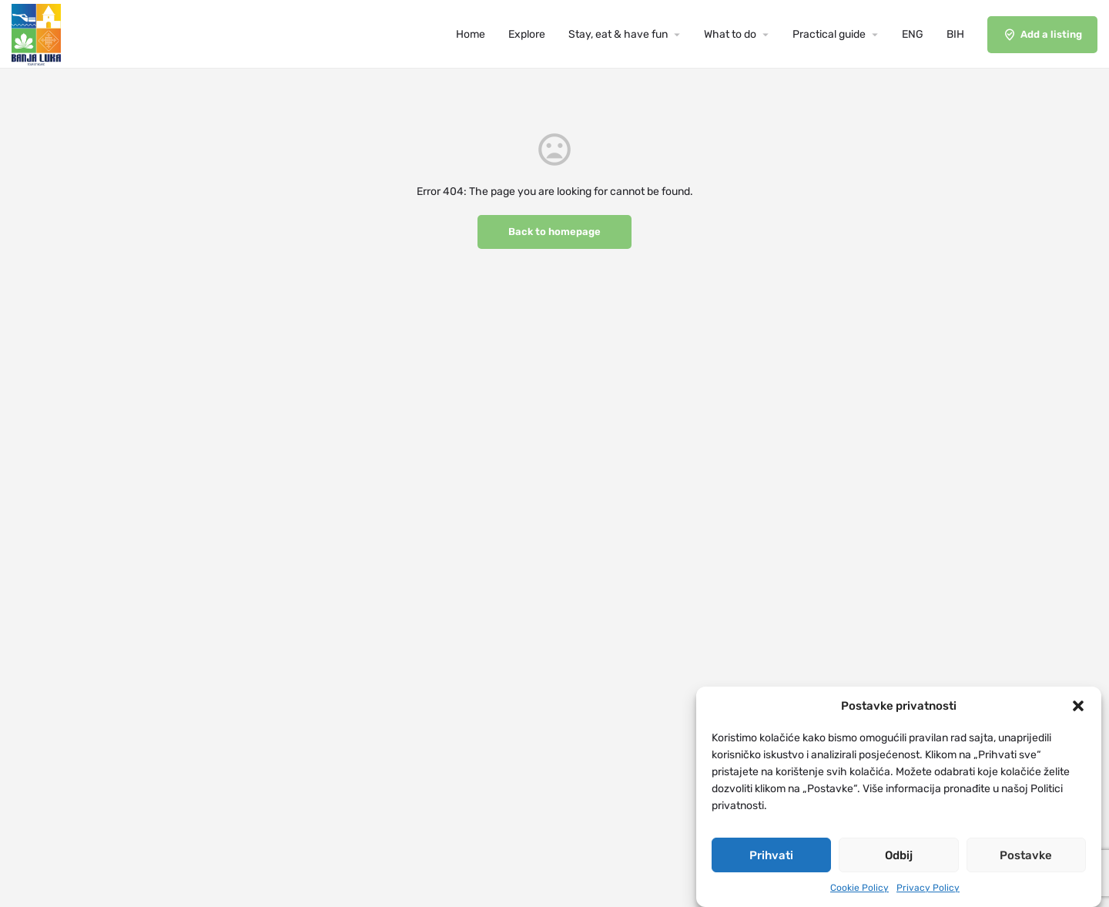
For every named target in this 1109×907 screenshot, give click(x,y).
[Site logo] (38, 33)
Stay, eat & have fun (618, 34)
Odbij (899, 857)
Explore (526, 34)
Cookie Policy (859, 889)
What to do (730, 34)
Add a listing (1042, 35)
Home (470, 34)
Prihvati (771, 857)
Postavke (1026, 857)
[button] (1078, 708)
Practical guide (829, 34)
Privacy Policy (928, 889)
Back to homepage (554, 231)
